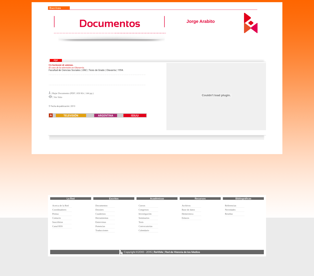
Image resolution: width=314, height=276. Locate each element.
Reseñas (229, 213)
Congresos (143, 209)
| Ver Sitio (57, 97)
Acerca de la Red (60, 205)
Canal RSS (57, 226)
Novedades (230, 209)
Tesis (140, 222)
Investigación (144, 213)
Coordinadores (59, 209)
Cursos (141, 205)
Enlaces (185, 218)
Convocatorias (145, 226)
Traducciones (101, 230)
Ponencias (100, 226)
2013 (73, 106)
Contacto (56, 218)
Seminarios (143, 218)
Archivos (186, 205)
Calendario (143, 230)
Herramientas (101, 218)
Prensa (55, 213)
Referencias (230, 205)
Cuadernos (100, 213)
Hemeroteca (187, 213)
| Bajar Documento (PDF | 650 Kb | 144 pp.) (72, 93)
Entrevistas (100, 222)
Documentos (101, 205)
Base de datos (188, 209)
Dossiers (99, 209)
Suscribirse (57, 222)
